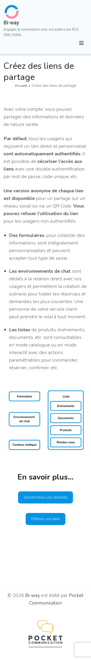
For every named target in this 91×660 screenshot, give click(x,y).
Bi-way (11, 23)
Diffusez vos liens (45, 519)
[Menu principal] (81, 43)
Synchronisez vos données (45, 497)
